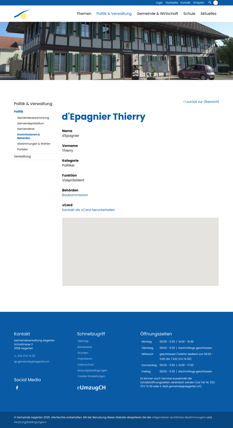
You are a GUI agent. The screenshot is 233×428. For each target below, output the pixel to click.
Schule (189, 13)
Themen (84, 13)
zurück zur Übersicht (203, 101)
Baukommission (75, 195)
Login (159, 2)
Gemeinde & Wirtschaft (157, 13)
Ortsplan (198, 2)
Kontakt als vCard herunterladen (88, 210)
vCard (67, 205)
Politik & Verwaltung (114, 13)
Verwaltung (22, 156)
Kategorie (70, 160)
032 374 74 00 (26, 356)
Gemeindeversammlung (33, 118)
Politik (18, 112)
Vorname (70, 145)
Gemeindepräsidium (30, 123)
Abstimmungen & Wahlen (34, 144)
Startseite (172, 2)
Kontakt (185, 2)
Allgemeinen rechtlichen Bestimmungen (179, 417)
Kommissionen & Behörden (28, 136)
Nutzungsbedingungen (30, 422)
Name (67, 131)
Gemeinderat (26, 129)
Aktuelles (208, 13)
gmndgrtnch (33, 361)
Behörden (70, 190)
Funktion (69, 175)
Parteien (22, 149)
